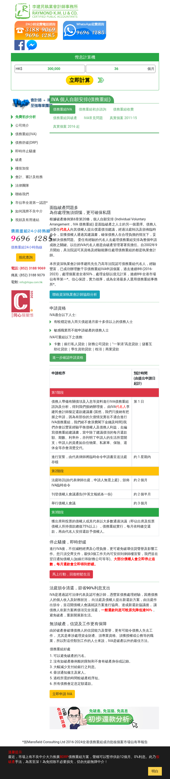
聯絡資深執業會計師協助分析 (74, 294)
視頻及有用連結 (27, 220)
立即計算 (79, 80)
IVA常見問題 (93, 118)
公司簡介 (22, 125)
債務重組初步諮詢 (92, 109)
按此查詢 (26, 257)
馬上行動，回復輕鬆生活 (71, 574)
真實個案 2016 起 (66, 126)
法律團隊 (22, 185)
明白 (155, 771)
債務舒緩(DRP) (26, 143)
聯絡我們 (22, 194)
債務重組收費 (123, 109)
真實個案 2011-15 (123, 118)
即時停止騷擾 (25, 151)
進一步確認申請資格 (67, 357)
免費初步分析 (25, 117)
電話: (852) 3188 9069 (28, 268)
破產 (18, 160)
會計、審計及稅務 (29, 177)
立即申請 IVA (62, 694)
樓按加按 (22, 168)
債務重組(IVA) (25, 134)
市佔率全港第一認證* (31, 203)
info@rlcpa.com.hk (31, 282)
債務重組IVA (62, 109)
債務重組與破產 (65, 118)
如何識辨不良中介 (29, 211)
